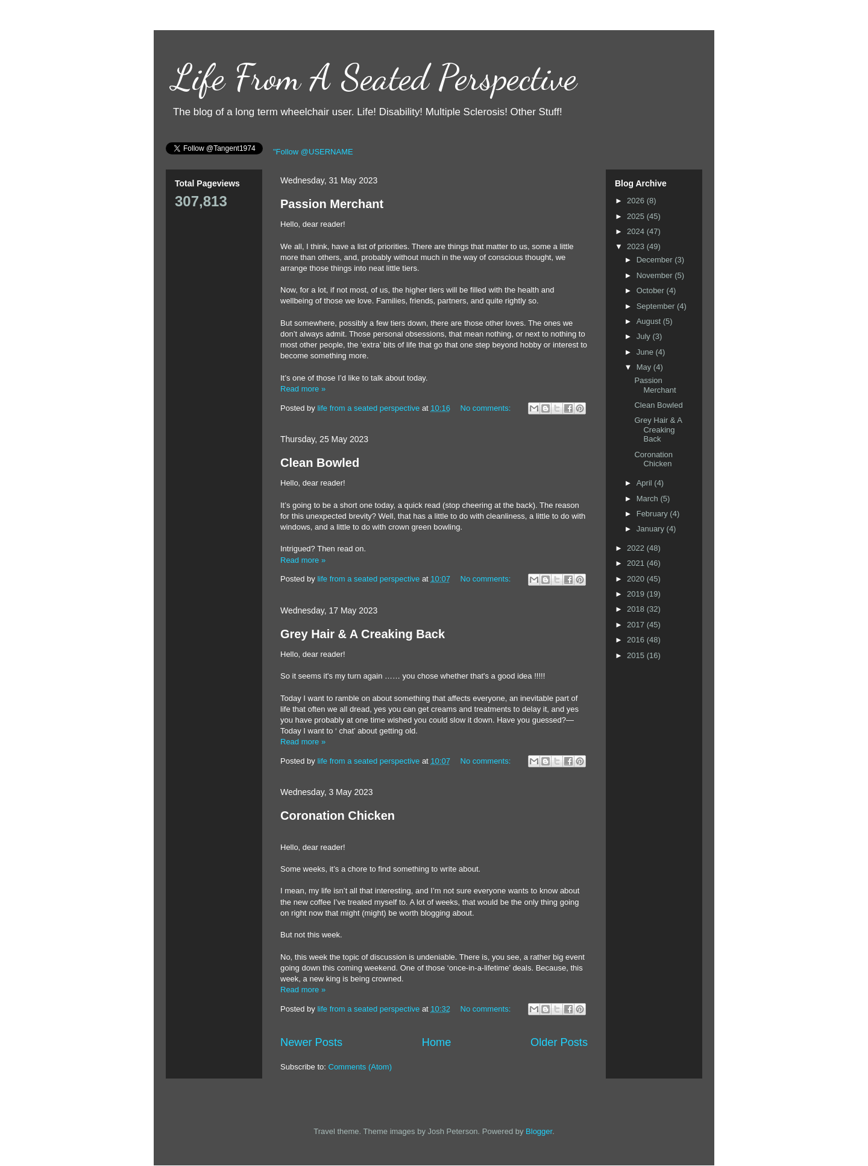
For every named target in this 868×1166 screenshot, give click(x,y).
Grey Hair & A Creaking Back (362, 634)
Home (436, 1042)
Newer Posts (311, 1042)
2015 (637, 655)
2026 (637, 200)
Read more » (303, 388)
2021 (637, 563)
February (653, 513)
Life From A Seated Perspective (374, 77)
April (646, 482)
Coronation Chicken (337, 815)
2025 (637, 216)
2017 (637, 624)
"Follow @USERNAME (313, 151)
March (649, 498)
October (652, 290)
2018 (637, 608)
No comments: (487, 408)
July (645, 336)
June (646, 351)
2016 (637, 639)
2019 (637, 593)
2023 (637, 246)
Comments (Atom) (360, 1066)
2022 (637, 548)
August (650, 321)
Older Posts (559, 1042)
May (645, 367)
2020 (637, 578)
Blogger (539, 1131)
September (657, 306)
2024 (637, 231)
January (652, 528)
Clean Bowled (319, 462)
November (656, 275)
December (656, 259)
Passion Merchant (331, 204)
